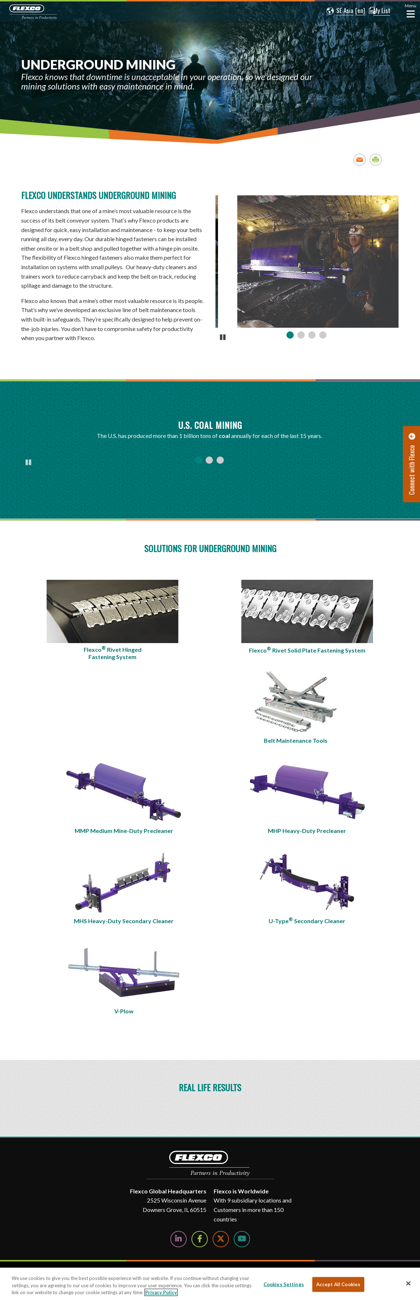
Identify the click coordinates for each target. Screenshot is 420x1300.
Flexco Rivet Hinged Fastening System (113, 652)
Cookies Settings (284, 1284)
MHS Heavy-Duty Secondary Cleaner (124, 920)
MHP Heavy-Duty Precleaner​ (307, 830)
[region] (210, 1284)
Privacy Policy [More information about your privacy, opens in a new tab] (161, 1292)
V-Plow (124, 1011)
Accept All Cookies (338, 1284)
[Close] (408, 1283)
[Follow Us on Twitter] (221, 1239)
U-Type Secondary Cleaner (307, 920)
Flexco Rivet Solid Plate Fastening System (307, 650)
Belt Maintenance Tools (296, 740)
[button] (335, 10)
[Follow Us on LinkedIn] (178, 1239)
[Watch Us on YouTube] (242, 1239)
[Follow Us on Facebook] (199, 1239)
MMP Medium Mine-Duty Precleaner (124, 830)
